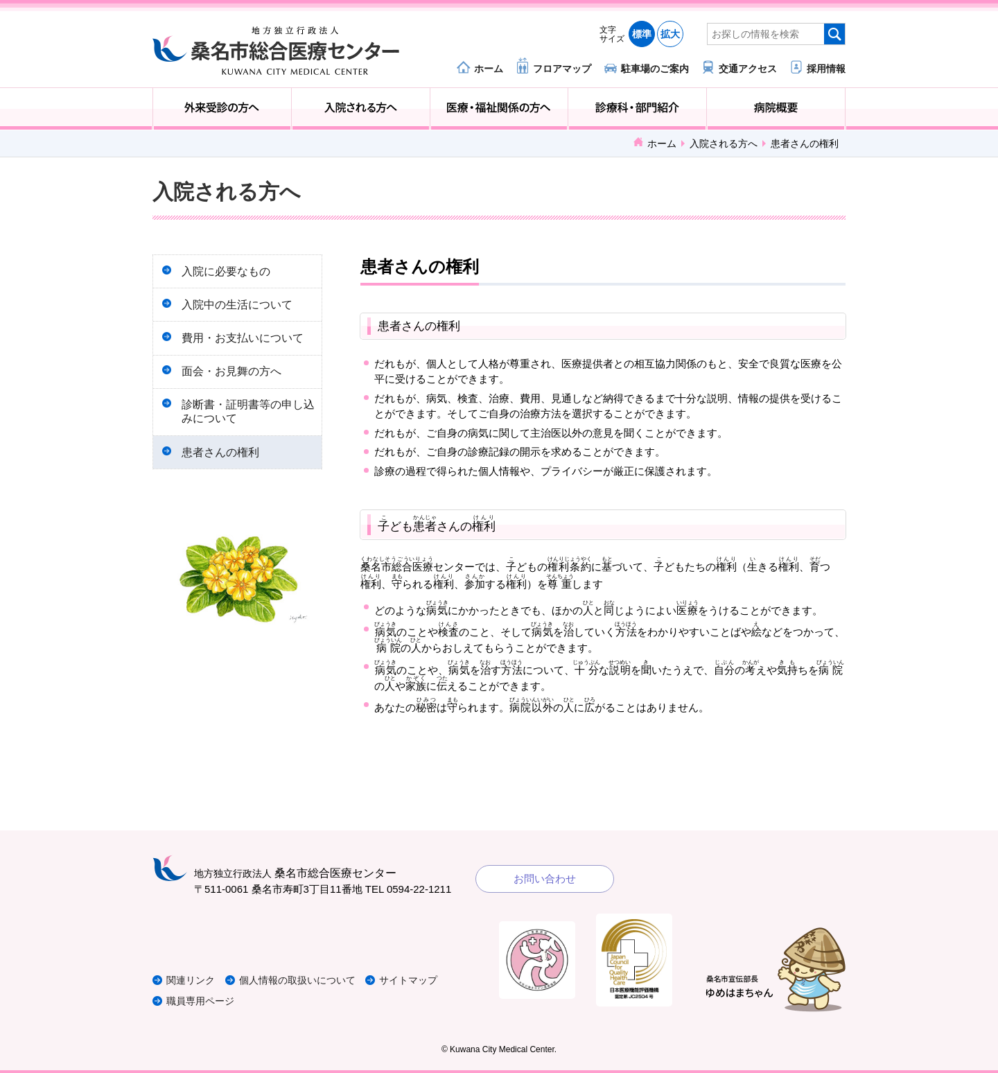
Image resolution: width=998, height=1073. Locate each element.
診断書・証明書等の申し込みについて (245, 423)
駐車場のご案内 (655, 68)
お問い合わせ (545, 878)
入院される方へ (360, 109)
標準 (641, 34)
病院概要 (776, 109)
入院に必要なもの (228, 272)
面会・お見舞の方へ (234, 380)
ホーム (488, 68)
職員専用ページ (202, 1000)
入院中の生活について (239, 308)
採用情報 (826, 68)
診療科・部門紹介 (637, 109)
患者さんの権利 (223, 466)
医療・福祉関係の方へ (499, 109)
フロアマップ (562, 68)
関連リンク (192, 980)
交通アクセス (748, 68)
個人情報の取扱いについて (307, 980)
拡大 (670, 34)
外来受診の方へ (222, 109)
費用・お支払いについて (245, 344)
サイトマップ (425, 980)
